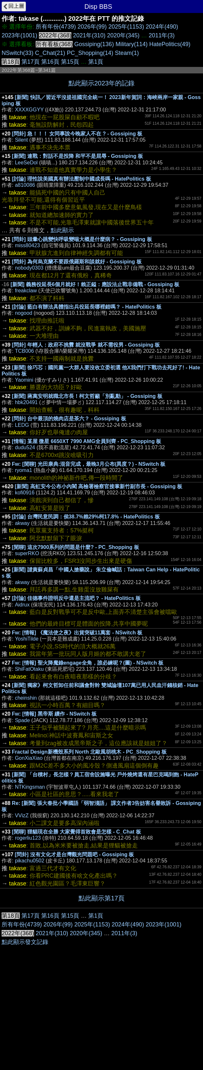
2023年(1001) (19, 35)
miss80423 (27, 245)
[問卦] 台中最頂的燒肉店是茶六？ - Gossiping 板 (69, 418)
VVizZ (22, 815)
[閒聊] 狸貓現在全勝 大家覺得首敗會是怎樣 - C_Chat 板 (76, 831)
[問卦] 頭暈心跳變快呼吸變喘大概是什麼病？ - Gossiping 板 (82, 239)
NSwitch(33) (17, 53)
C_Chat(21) (50, 53)
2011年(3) (161, 35)
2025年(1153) (126, 26)
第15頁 (70, 61)
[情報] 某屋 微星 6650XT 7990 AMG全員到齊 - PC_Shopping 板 (86, 441)
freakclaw (26, 290)
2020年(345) (123, 35)
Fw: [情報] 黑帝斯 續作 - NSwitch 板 (54, 714)
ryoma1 (23, 470)
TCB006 (24, 351)
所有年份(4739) (56, 26)
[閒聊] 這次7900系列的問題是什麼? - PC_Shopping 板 (75, 547)
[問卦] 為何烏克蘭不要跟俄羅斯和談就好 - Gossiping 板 (77, 261)
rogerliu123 (28, 838)
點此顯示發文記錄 (25, 1039)
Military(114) (131, 44)
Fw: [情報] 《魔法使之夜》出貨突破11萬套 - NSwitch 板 (77, 632)
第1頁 (95, 61)
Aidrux (22, 604)
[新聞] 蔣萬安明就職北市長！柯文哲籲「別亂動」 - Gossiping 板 (87, 396)
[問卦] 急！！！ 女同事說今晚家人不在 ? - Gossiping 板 (77, 133)
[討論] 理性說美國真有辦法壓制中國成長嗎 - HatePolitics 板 (81, 179)
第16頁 (50, 61)
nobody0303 (29, 268)
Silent (21, 140)
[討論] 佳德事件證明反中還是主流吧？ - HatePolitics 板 (76, 598)
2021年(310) (89, 35)
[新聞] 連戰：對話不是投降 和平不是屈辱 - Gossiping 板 (77, 156)
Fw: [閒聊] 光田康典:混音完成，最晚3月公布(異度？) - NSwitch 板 (89, 464)
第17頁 (30, 61)
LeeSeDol (26, 162)
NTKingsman (30, 787)
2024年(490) (162, 26)
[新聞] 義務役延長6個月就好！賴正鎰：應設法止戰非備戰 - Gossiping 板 (95, 284)
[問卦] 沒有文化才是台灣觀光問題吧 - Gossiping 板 (74, 854)
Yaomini (24, 380)
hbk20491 (26, 402)
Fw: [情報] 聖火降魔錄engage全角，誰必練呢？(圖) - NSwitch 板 (88, 663)
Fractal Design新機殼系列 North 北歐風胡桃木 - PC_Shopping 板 (89, 752)
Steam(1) (127, 53)
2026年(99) (92, 26)
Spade (22, 720)
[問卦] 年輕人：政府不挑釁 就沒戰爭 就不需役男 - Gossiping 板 (86, 345)
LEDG (22, 425)
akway (22, 523)
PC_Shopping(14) (90, 53)
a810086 (25, 185)
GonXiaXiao (28, 758)
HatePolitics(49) (169, 44)
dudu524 (25, 447)
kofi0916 (25, 492)
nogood (23, 313)
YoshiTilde (27, 639)
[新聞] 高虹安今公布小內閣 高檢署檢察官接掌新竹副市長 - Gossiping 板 (98, 486)
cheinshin (26, 698)
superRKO (27, 553)
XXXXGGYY (29, 109)
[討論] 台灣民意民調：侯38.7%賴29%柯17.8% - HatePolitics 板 (86, 516)
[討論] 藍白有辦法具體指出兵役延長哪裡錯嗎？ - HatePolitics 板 (86, 307)
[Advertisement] (101, 956)
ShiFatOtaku (29, 669)
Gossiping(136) (94, 44)
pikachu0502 (29, 860)
